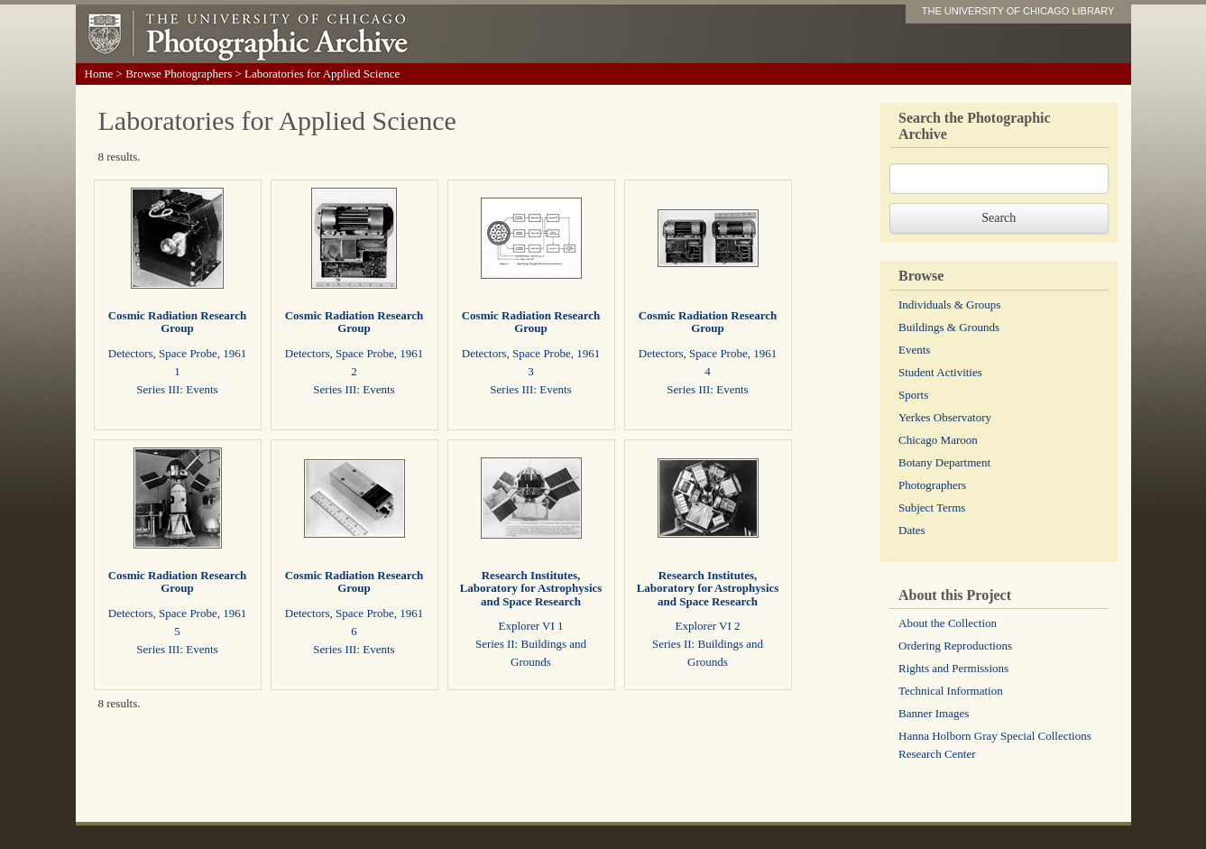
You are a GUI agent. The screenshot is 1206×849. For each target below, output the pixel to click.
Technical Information (950, 690)
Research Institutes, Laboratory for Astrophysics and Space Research (531, 588)
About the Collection (947, 623)
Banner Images (933, 713)
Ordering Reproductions (955, 645)
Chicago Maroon (938, 440)
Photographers (932, 485)
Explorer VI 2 (708, 625)
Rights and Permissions (953, 668)
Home (99, 73)
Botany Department (944, 462)
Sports (913, 394)
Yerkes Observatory (944, 417)
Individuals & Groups (949, 304)
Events (914, 349)
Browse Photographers (178, 73)
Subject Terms (931, 507)
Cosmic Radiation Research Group (177, 322)
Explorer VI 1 (531, 625)
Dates (911, 530)
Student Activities (940, 372)
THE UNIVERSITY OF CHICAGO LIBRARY (1018, 10)
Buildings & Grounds (948, 327)
